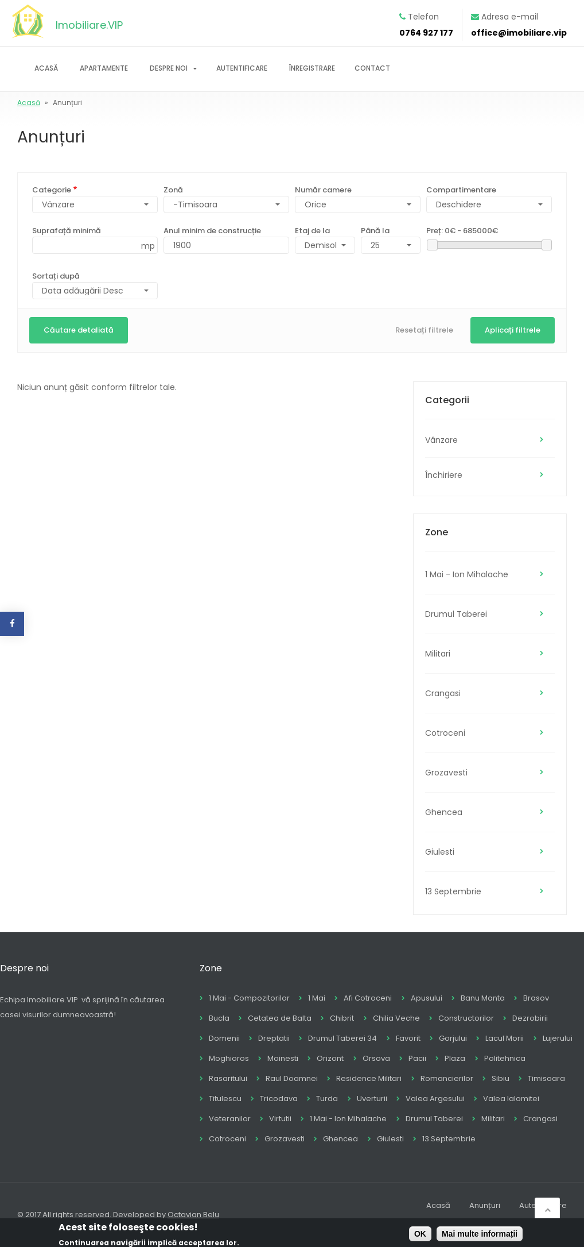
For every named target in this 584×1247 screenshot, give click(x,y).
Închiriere (443, 475)
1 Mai (316, 998)
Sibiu (500, 1078)
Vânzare (441, 440)
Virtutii (280, 1118)
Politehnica (504, 1058)
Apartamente (104, 68)
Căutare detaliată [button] (79, 330)
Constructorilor (466, 1018)
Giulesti (439, 852)
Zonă (173, 189)
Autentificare (241, 68)
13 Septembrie (453, 891)
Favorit (408, 1038)
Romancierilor (447, 1078)
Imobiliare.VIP (89, 25)
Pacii (417, 1058)
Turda (327, 1098)
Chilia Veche (396, 1018)
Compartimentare (461, 189)
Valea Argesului (435, 1098)
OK (420, 1236)
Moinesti (282, 1058)
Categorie (51, 189)
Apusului (426, 998)
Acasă (46, 68)
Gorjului (453, 1038)
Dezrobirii (530, 1018)
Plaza (455, 1058)
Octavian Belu (193, 1214)
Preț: (462, 230)
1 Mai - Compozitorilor (249, 998)
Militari (437, 653)
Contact (372, 68)
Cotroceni (445, 733)
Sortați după (56, 276)
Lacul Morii (504, 1038)
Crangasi (443, 693)
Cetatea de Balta (280, 1018)
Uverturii (372, 1098)
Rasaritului (228, 1078)
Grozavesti (446, 772)
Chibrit (342, 1018)
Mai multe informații (479, 1236)
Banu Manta (483, 998)
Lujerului (558, 1038)
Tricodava (279, 1098)
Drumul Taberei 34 (342, 1038)
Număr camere (323, 189)
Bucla (219, 1018)
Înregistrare (312, 68)
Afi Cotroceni (368, 998)
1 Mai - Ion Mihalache (466, 574)
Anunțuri (484, 1205)
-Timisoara (195, 204)
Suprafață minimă (66, 230)
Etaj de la (312, 230)
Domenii (224, 1038)
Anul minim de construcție (212, 230)
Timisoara (546, 1078)
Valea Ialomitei (511, 1098)
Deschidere (458, 204)
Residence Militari (369, 1078)
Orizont (330, 1058)
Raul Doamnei (292, 1078)
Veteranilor (230, 1118)
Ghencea (443, 812)
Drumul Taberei (456, 614)
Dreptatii (274, 1038)
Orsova (376, 1058)
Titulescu (225, 1098)
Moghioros (229, 1058)
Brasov (536, 998)
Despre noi (169, 68)
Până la (375, 230)
